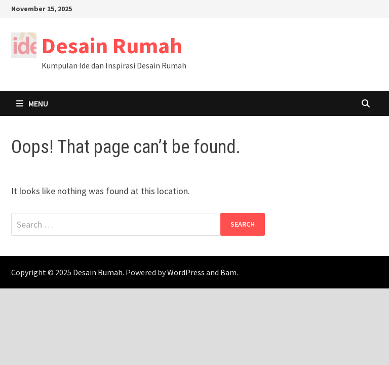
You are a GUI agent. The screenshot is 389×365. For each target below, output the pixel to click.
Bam (228, 272)
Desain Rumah (112, 45)
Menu (32, 103)
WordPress (186, 272)
